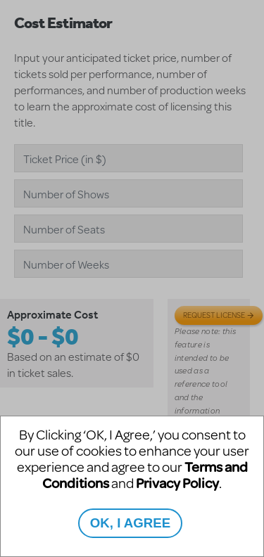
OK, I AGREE (130, 523)
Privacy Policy (177, 483)
